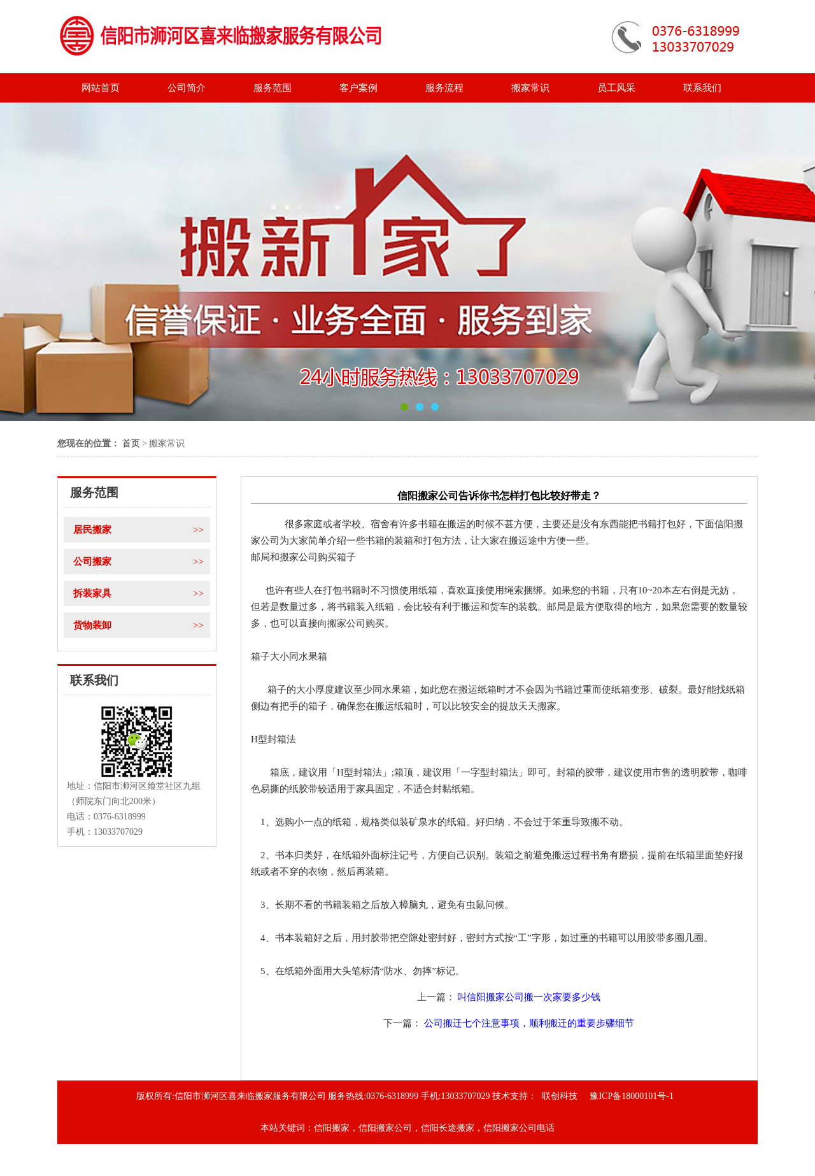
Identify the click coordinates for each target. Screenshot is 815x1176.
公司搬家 (141, 561)
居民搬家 (141, 529)
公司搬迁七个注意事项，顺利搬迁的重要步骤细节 (529, 1023)
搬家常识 (530, 88)
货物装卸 (141, 625)
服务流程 (444, 88)
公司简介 (186, 88)
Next (788, 268)
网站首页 (101, 88)
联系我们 (702, 88)
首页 (131, 443)
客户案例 (358, 88)
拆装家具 (141, 593)
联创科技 (560, 1096)
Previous (26, 268)
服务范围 (272, 88)
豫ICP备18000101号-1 (631, 1096)
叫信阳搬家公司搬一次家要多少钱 (528, 997)
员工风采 (616, 88)
